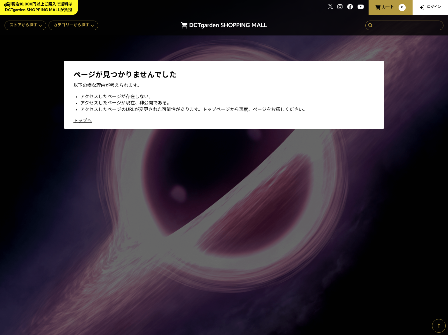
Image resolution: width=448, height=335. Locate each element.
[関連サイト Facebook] (350, 7)
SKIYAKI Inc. (376, 307)
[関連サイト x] (330, 7)
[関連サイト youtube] (360, 7)
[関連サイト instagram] (340, 7)
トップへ (82, 121)
